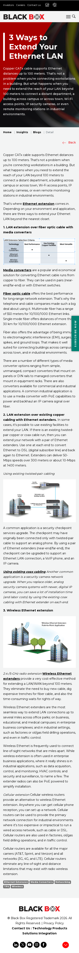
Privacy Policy (53, 923)
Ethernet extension (38, 204)
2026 (63, 918)
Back (69, 142)
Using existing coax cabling (24, 572)
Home (7, 132)
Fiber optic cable (16, 293)
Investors (8, 5)
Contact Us (34, 5)
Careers (20, 5)
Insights (22, 132)
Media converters (17, 270)
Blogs (37, 132)
